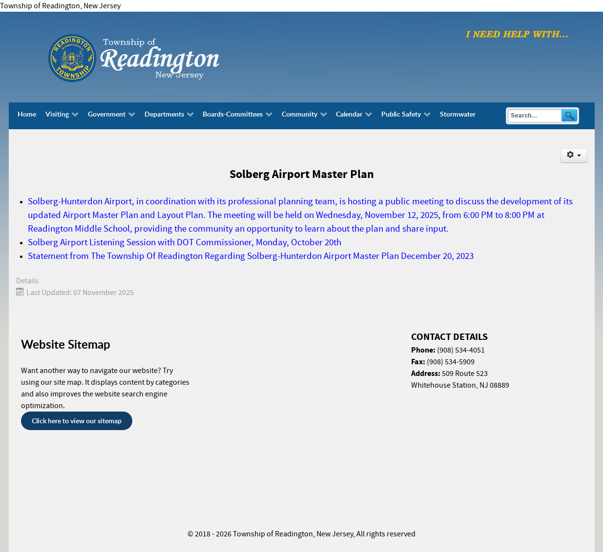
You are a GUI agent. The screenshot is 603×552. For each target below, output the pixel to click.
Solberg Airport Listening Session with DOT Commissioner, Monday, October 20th (184, 242)
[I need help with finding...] (517, 33)
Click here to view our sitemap (77, 420)
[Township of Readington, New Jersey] (160, 56)
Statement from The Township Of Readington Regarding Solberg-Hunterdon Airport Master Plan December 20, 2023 (251, 256)
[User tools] (574, 155)
